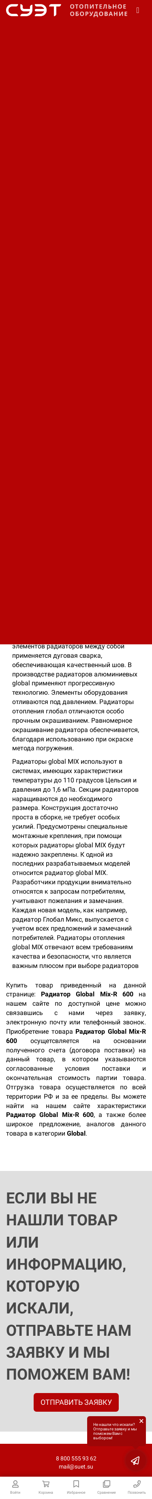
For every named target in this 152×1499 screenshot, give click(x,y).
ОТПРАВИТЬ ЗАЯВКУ (76, 1402)
